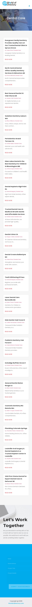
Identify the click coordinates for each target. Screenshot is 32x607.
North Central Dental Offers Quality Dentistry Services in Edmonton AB (15, 70)
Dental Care (17, 50)
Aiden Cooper (11, 410)
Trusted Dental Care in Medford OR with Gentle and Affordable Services (15, 211)
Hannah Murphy (11, 191)
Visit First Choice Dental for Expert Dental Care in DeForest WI (16, 478)
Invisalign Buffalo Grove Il (15, 363)
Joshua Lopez (10, 169)
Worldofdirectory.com (16, 603)
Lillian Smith (10, 388)
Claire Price (10, 50)
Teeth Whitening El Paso (14, 277)
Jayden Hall (10, 98)
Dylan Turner (10, 302)
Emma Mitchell (11, 75)
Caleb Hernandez (12, 322)
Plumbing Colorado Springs (16, 428)
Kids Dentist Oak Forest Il (15, 320)
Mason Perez (10, 484)
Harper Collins (11, 237)
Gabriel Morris (11, 345)
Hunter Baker (10, 143)
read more (8, 59)
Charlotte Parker (11, 431)
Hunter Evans (10, 216)
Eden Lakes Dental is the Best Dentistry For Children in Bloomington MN (15, 163)
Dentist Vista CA (11, 234)
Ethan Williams (11, 121)
